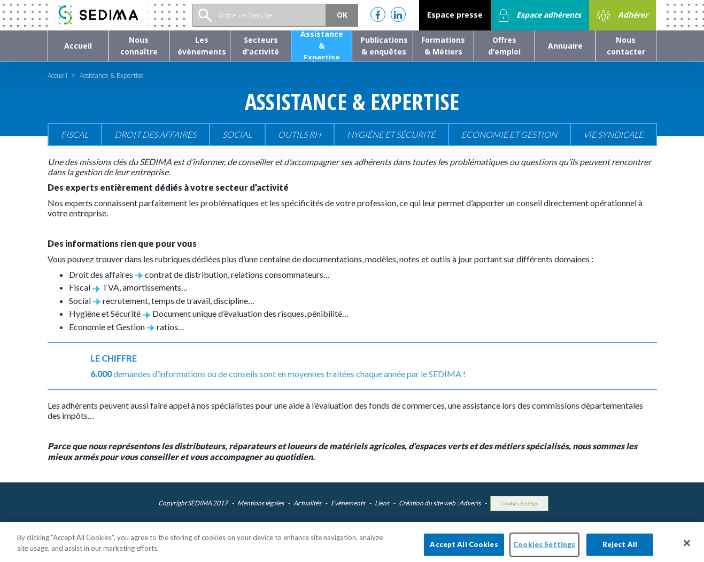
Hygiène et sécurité (391, 134)
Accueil (57, 75)
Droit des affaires (155, 134)
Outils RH (299, 134)
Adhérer (622, 15)
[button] (139, 45)
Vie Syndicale (613, 134)
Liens (382, 503)
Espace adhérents (540, 15)
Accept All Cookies (464, 548)
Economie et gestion (509, 134)
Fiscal (74, 134)
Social (237, 134)
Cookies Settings (519, 503)
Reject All (619, 548)
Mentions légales (260, 503)
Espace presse (455, 15)
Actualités (307, 503)
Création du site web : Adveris (440, 503)
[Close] (687, 547)
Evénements (348, 503)
